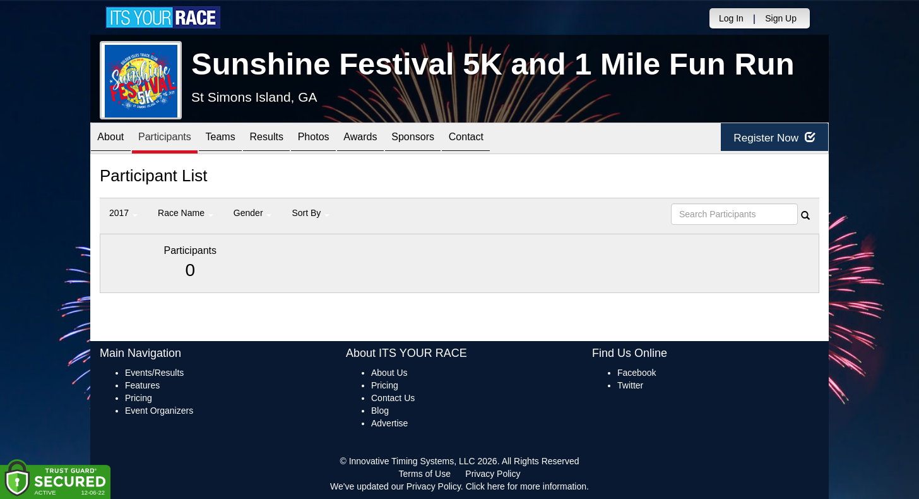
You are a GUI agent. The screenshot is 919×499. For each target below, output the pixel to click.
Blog (380, 411)
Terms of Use (425, 474)
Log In (731, 18)
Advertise (389, 423)
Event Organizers (159, 411)
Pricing (138, 398)
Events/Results (154, 373)
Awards (401, 139)
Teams (239, 139)
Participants (176, 139)
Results (293, 139)
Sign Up (781, 18)
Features (142, 385)
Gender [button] (253, 213)
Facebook (636, 373)
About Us (389, 373)
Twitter (630, 385)
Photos (347, 139)
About (114, 139)
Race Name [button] (185, 213)
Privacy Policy (492, 474)
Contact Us (393, 398)
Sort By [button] (310, 213)
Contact (522, 139)
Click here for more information (526, 486)
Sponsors (461, 139)
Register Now (767, 138)
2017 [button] (123, 213)
